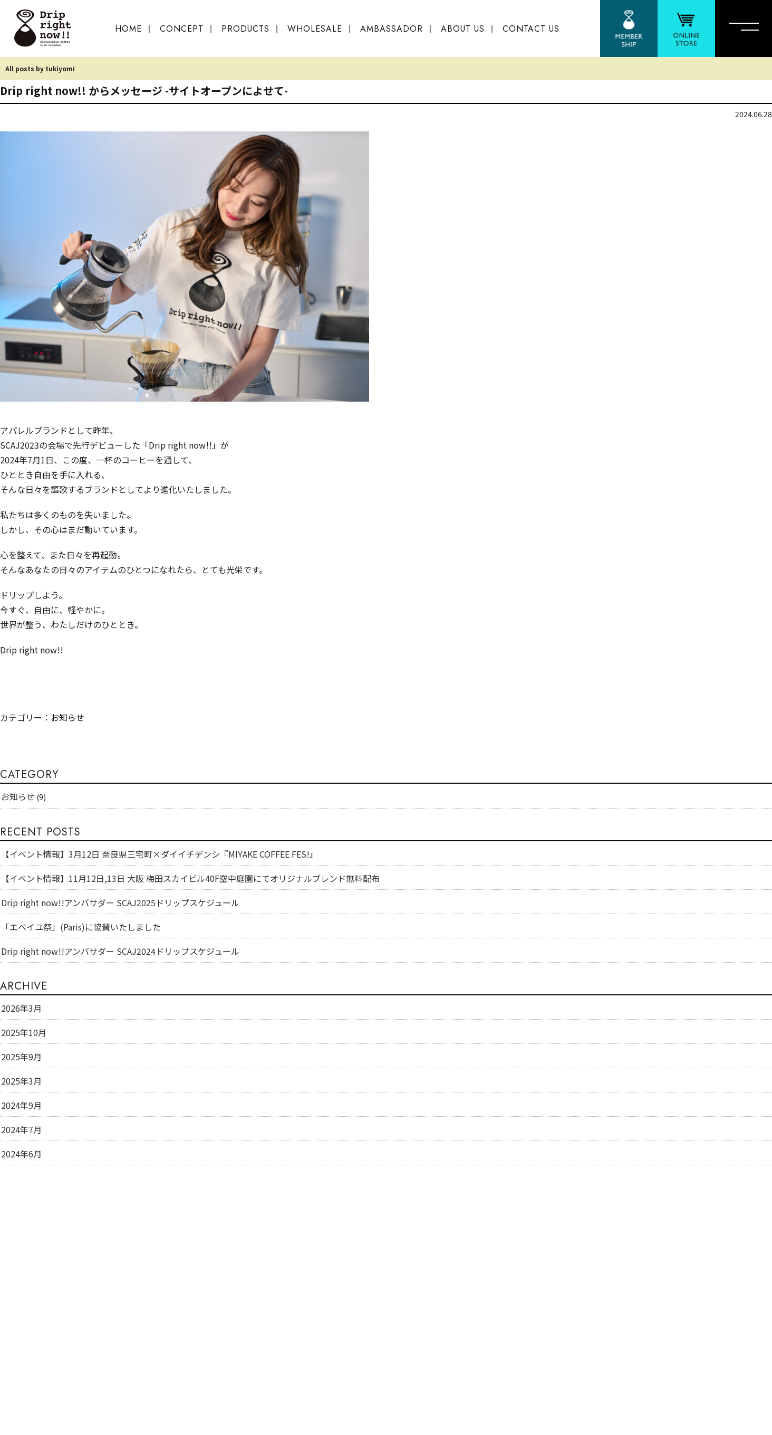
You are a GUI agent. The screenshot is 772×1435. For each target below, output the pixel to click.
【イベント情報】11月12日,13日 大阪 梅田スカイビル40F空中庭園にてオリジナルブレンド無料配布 (190, 878)
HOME (128, 29)
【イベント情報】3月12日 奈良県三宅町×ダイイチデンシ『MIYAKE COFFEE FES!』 (159, 854)
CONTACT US (531, 29)
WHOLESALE (314, 29)
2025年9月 (21, 1056)
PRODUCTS (245, 29)
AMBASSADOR (391, 29)
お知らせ (67, 717)
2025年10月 (23, 1032)
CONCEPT (182, 29)
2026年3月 (21, 1008)
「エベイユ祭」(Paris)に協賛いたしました (81, 926)
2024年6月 (21, 1153)
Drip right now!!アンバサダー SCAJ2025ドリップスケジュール (120, 902)
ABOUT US (463, 29)
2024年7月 (21, 1129)
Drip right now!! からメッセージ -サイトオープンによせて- (144, 90)
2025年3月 (21, 1081)
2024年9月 (21, 1105)
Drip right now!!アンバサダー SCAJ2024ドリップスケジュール (120, 951)
